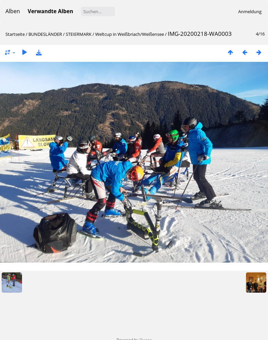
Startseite (15, 34)
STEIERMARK (78, 34)
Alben (12, 11)
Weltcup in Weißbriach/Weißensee (129, 34)
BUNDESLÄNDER (45, 34)
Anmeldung (250, 11)
